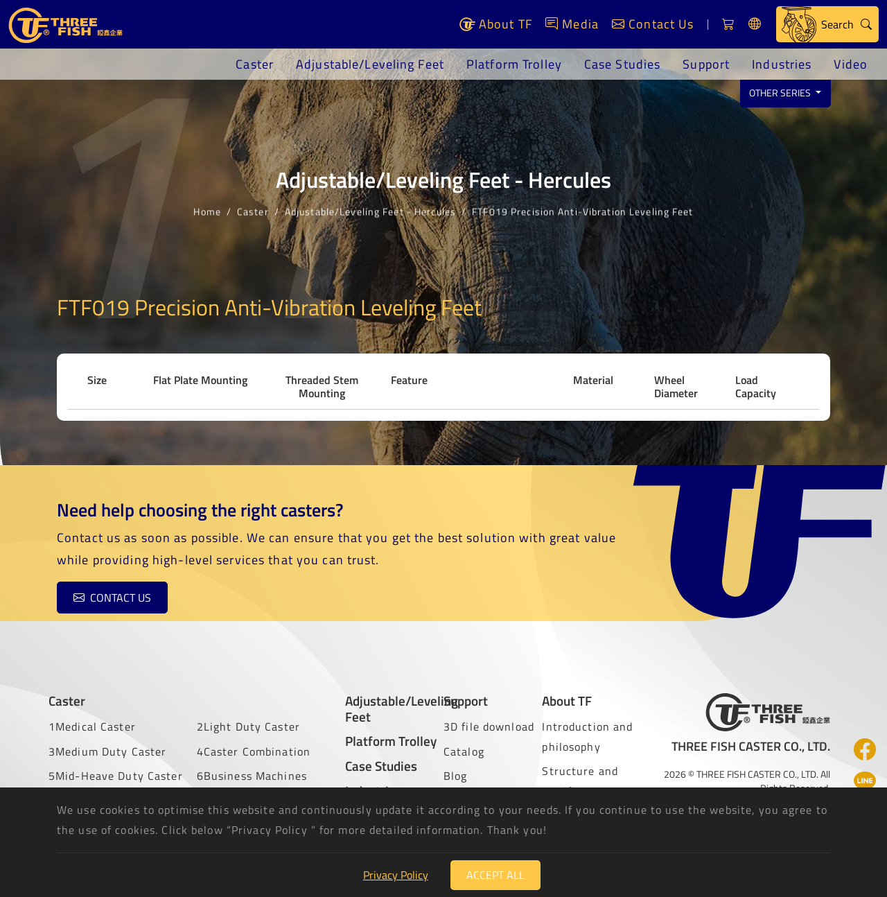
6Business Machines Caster (252, 785)
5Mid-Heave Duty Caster (116, 775)
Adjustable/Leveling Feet (370, 64)
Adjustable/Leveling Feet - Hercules (370, 209)
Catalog (464, 751)
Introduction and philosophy (587, 736)
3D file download (489, 726)
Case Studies (622, 64)
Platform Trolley (514, 64)
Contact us (112, 597)
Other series (781, 93)
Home (206, 209)
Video (851, 64)
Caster (255, 64)
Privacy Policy (395, 874)
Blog (455, 775)
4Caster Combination (253, 751)
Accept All (495, 874)
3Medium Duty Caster (107, 751)
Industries (781, 64)
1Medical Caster (92, 726)
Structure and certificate (580, 781)
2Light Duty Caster (248, 726)
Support (706, 64)
